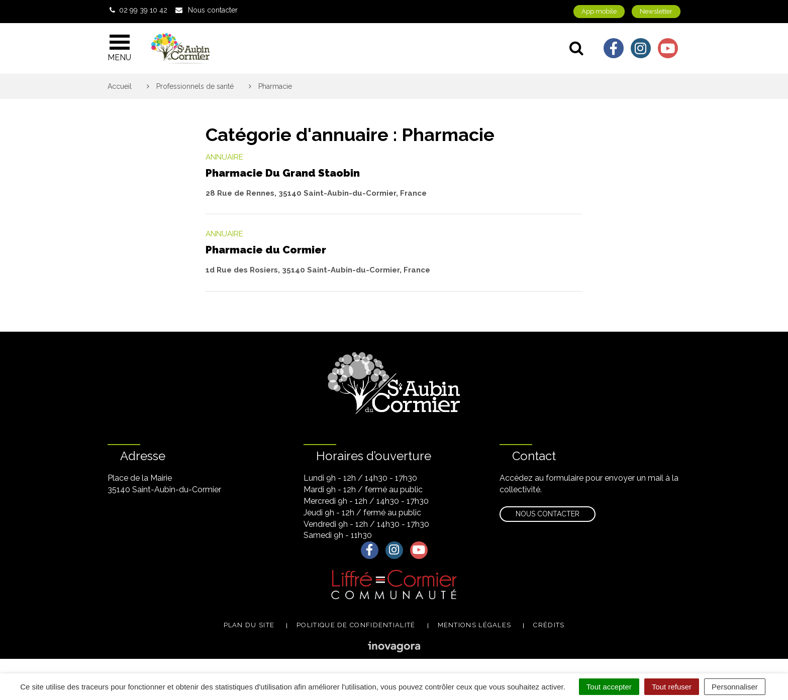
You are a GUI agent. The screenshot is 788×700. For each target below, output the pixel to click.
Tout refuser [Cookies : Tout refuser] (672, 686)
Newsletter (656, 11)
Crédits (548, 625)
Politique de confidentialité (356, 625)
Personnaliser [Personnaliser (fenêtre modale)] (735, 686)
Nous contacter (547, 514)
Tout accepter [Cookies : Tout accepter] (609, 686)
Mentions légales (475, 625)
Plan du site (249, 625)
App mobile (599, 11)
